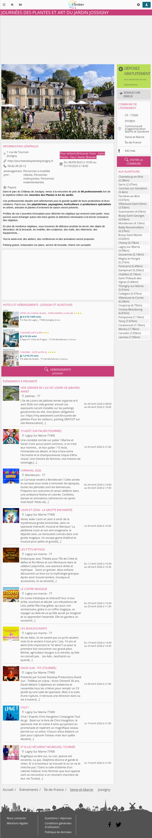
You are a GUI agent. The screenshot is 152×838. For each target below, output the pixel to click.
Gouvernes (125, 254)
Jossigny (130, 121)
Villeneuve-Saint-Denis (132, 204)
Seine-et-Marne (134, 137)
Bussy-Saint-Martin (130, 235)
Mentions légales (17, 823)
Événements (29, 789)
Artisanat (83, 153)
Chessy (122, 243)
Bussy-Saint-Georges (131, 216)
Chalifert (123, 274)
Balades (92, 157)
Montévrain (125, 223)
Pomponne (125, 317)
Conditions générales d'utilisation (58, 825)
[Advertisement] (76, 39)
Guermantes (126, 211)
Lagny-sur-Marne (129, 247)
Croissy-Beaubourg (130, 309)
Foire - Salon (97, 153)
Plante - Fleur (68, 157)
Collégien (124, 293)
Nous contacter (16, 818)
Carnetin (123, 333)
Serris (122, 184)
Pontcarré (124, 266)
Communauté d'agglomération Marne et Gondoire (137, 128)
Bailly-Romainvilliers (131, 227)
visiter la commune (134, 161)
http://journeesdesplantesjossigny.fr (30, 161)
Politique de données (58, 832)
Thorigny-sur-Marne (131, 286)
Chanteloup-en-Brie (130, 177)
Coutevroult (125, 325)
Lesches (123, 337)
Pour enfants (68, 153)
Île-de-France (133, 142)
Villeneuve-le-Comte (131, 298)
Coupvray (124, 305)
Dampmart (125, 270)
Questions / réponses (58, 818)
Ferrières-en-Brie (129, 196)
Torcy (121, 321)
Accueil (8, 789)
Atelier (81, 157)
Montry (123, 329)
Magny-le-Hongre (129, 258)
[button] (134, 76)
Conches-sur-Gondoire (132, 188)
